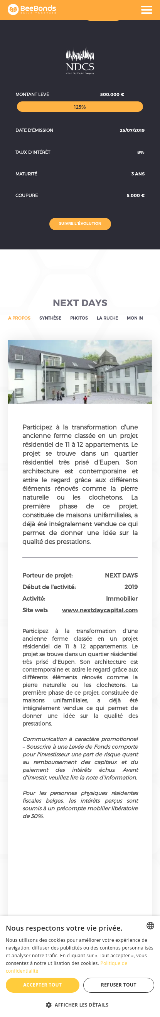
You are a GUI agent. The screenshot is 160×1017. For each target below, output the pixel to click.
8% (141, 152)
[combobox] (150, 925)
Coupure (26, 195)
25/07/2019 (132, 130)
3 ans (138, 173)
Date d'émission (34, 130)
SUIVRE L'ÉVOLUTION (80, 223)
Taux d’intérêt (32, 152)
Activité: (33, 598)
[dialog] (80, 966)
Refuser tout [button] (118, 985)
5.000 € (136, 195)
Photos (79, 317)
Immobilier (122, 598)
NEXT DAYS (80, 302)
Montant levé (32, 94)
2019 (131, 586)
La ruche (107, 317)
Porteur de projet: (47, 575)
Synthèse (50, 317)
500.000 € (112, 94)
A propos (19, 317)
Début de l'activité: (49, 586)
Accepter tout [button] (42, 985)
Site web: (35, 609)
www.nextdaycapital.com (100, 609)
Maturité (26, 173)
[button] (80, 1004)
